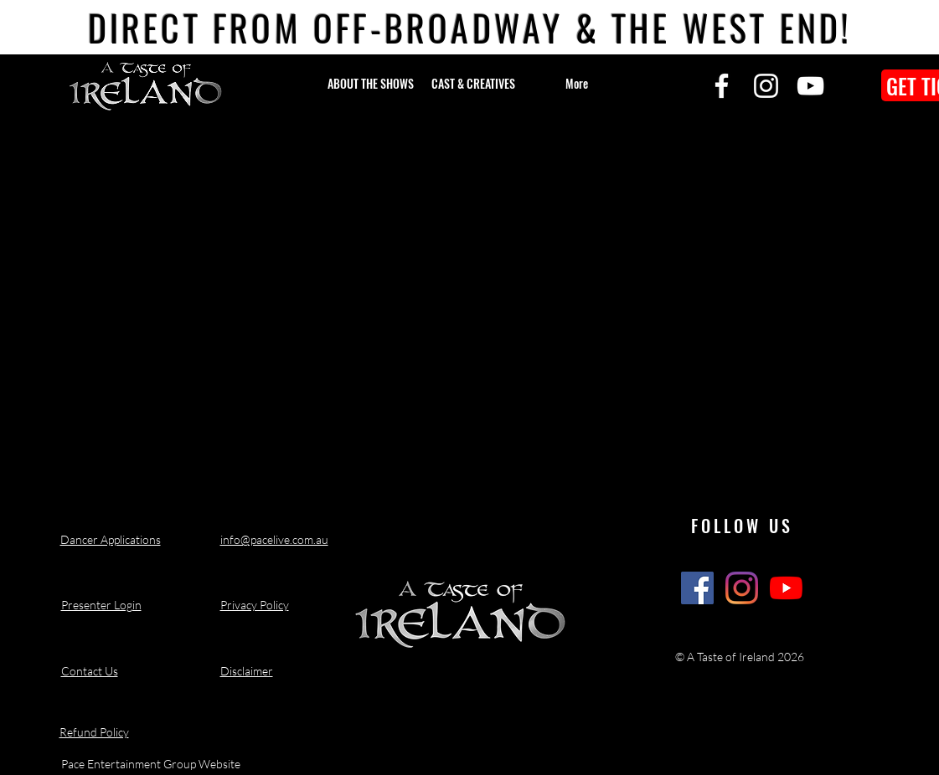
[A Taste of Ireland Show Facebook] (697, 588)
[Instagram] (766, 85)
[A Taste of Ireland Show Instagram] (741, 588)
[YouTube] (810, 85)
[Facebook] (721, 85)
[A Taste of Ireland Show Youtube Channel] (786, 588)
